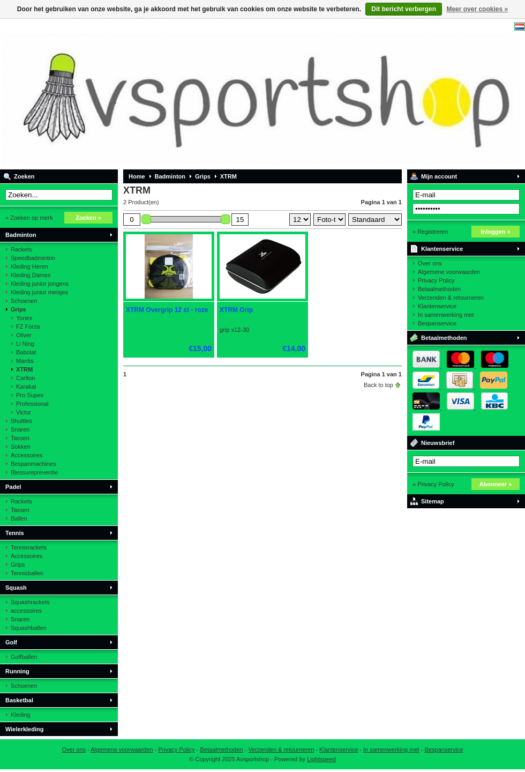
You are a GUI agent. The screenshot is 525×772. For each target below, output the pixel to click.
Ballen (19, 518)
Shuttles (21, 421)
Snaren (20, 429)
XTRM (24, 369)
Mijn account (439, 176)
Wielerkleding (24, 729)
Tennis (14, 533)
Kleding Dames (31, 275)
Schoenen (24, 301)
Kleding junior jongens (40, 283)
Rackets (21, 249)
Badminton (20, 235)
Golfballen (24, 657)
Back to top (378, 385)
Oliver (24, 335)
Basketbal (19, 700)
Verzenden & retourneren (451, 297)
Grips (18, 309)
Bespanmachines (33, 464)
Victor (23, 412)
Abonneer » (495, 484)
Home (137, 176)
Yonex (24, 318)
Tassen (20, 438)
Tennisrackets (29, 547)
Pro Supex (29, 395)
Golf (11, 642)
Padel (13, 487)
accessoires (26, 610)
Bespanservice (437, 323)
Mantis (24, 361)
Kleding (21, 714)
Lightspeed (321, 759)
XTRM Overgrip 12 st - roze (167, 310)
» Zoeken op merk (29, 217)
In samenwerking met (446, 314)
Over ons (430, 263)
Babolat (26, 352)
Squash (16, 587)
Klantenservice (442, 249)
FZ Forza (28, 326)
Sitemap (432, 501)
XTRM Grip (236, 310)
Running (17, 671)
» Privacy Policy (433, 484)
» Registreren (430, 231)
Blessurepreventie (34, 472)
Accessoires (26, 455)
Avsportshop (142, 94)
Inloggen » (496, 231)
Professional (32, 403)
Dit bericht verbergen (403, 9)
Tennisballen (27, 573)
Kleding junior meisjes (39, 292)
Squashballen (29, 628)
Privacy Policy (436, 280)
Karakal (26, 386)
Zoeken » (88, 217)
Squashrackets (30, 602)
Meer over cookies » (477, 9)
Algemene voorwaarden (449, 272)
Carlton (25, 378)
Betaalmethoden (439, 289)
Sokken (21, 446)
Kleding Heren (29, 266)
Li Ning (25, 343)
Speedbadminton (33, 258)
